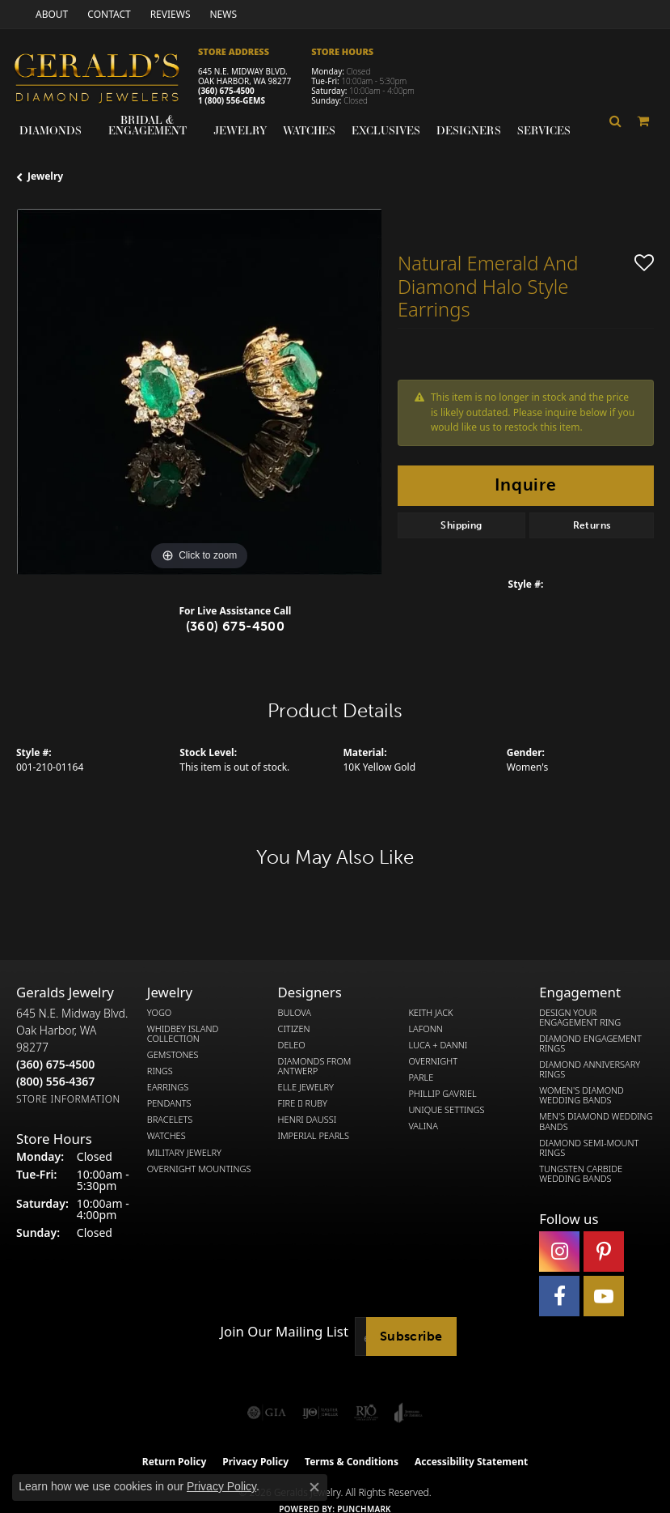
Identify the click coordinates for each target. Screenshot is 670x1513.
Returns (592, 525)
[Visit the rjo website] (366, 1412)
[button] (615, 121)
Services (544, 130)
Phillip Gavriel (442, 1094)
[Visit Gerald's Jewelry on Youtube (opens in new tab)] (604, 1296)
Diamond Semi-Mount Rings (588, 1148)
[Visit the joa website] (408, 1412)
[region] (198, 392)
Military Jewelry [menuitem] (184, 1153)
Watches (309, 130)
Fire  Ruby (302, 1103)
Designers (468, 130)
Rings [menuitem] (160, 1071)
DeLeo (292, 1045)
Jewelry (240, 130)
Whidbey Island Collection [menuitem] (182, 1033)
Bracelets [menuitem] (170, 1119)
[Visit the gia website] (266, 1412)
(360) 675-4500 (226, 90)
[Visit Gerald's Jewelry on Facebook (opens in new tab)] (559, 1296)
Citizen (294, 1029)
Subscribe (411, 1336)
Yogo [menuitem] (159, 1013)
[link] (50, 14)
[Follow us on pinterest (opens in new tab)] (604, 1251)
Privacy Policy (221, 1486)
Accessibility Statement (471, 1461)
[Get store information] (68, 1099)
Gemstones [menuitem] (173, 1055)
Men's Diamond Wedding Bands (595, 1121)
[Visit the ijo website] (320, 1412)
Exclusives (386, 130)
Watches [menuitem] (166, 1136)
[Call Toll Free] (55, 1081)
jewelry (45, 176)
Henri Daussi (307, 1119)
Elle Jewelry (306, 1087)
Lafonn (425, 1029)
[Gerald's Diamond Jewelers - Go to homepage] (105, 80)
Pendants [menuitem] (169, 1103)
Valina (422, 1126)
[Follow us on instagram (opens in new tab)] (559, 1251)
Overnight (432, 1061)
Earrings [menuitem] (167, 1087)
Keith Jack (430, 1013)
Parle (420, 1077)
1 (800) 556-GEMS (231, 100)
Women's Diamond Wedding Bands (581, 1095)
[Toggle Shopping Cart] (644, 121)
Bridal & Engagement (147, 125)
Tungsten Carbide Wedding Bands (580, 1174)
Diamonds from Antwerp (315, 1066)
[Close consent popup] (314, 1487)
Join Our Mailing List (284, 1332)
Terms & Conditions (351, 1461)
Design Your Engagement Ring (580, 1017)
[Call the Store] (55, 1064)
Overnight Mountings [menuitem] (199, 1169)
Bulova (294, 1013)
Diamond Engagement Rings (590, 1043)
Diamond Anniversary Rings (589, 1069)
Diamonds (50, 130)
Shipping (461, 525)
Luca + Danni (437, 1045)
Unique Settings (446, 1110)
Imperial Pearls (313, 1136)
